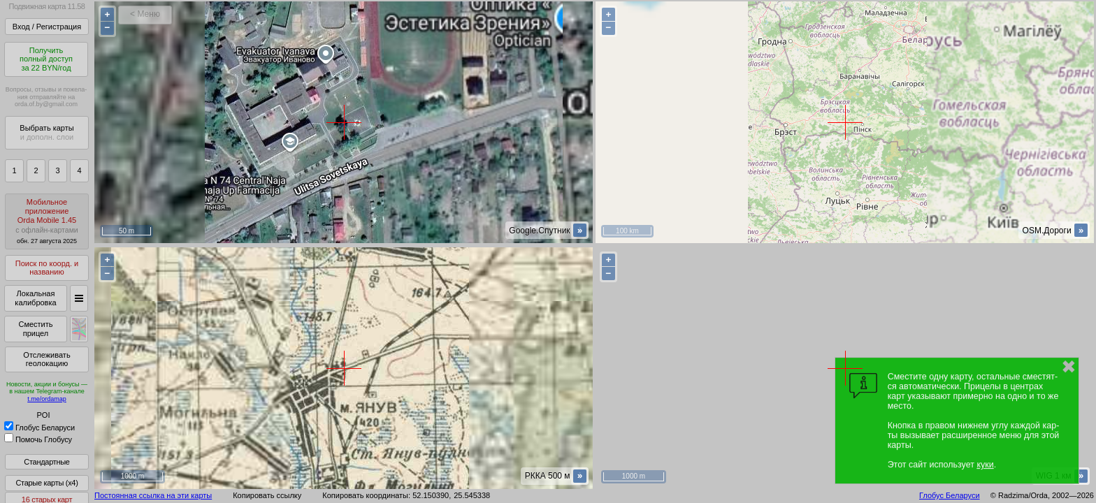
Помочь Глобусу (38, 439)
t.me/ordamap (46, 398)
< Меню (145, 14)
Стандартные (46, 462)
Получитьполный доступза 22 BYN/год (46, 59)
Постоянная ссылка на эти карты (153, 495)
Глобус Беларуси (39, 427)
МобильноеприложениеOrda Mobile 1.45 (46, 221)
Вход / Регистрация (47, 26)
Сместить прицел (35, 328)
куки (984, 464)
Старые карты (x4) (46, 483)
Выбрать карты (46, 132)
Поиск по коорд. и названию (46, 268)
